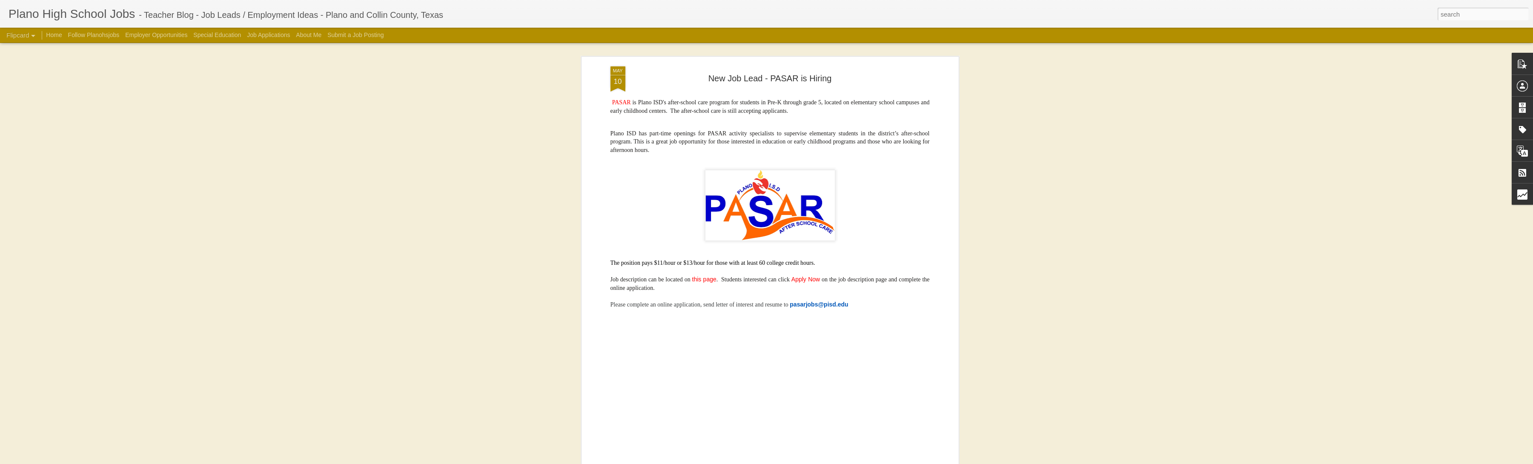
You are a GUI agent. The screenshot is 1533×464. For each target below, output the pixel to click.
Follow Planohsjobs (94, 35)
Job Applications (268, 35)
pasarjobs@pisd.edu (819, 304)
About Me (308, 35)
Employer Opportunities (156, 35)
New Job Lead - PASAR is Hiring (770, 78)
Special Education (217, 35)
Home (54, 35)
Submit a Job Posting (355, 35)
